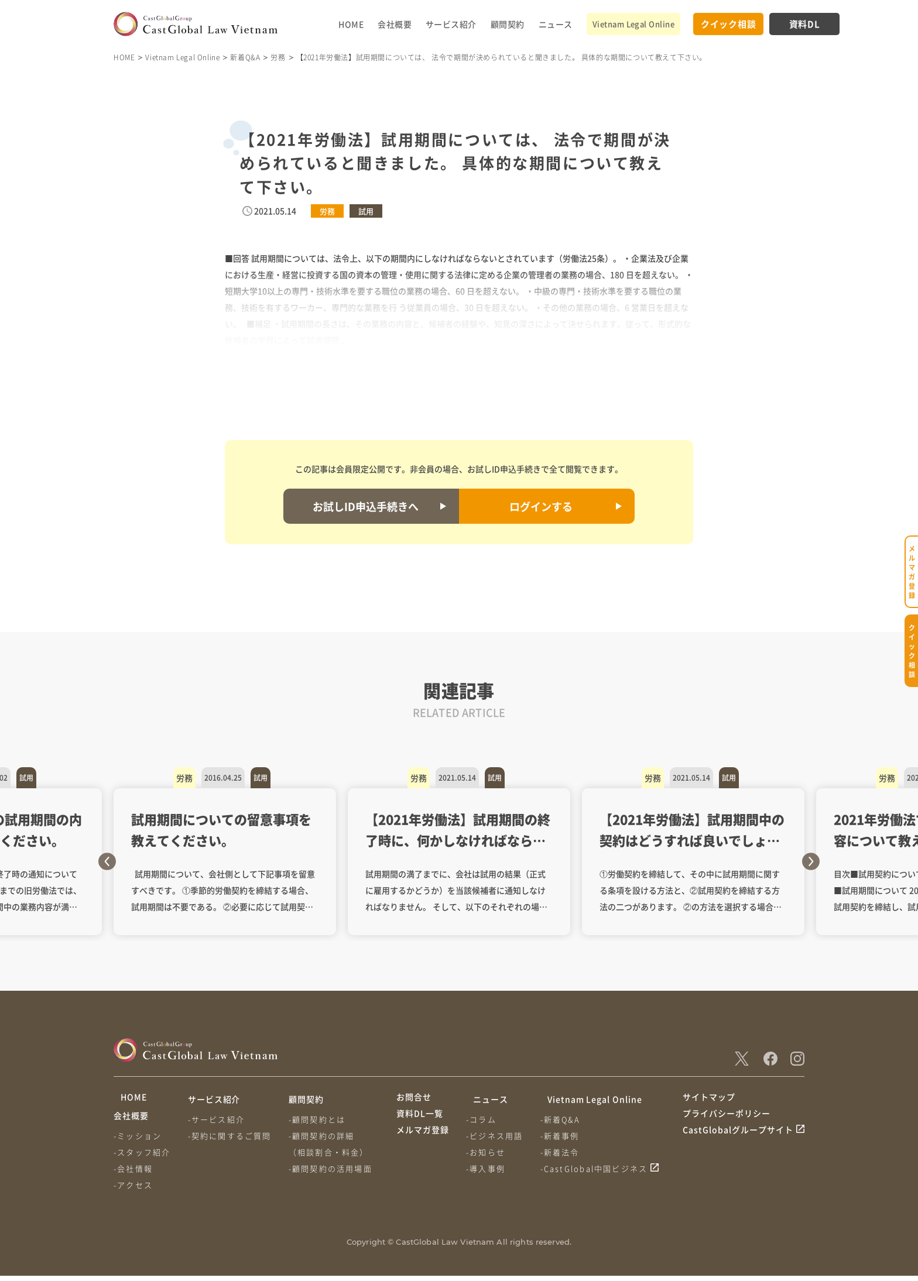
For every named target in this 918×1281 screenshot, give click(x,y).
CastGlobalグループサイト (738, 1143)
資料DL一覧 (419, 1121)
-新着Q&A (565, 1119)
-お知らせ (488, 1152)
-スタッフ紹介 (142, 1157)
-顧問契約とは (321, 1119)
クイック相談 (728, 24)
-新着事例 (564, 1135)
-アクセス (133, 1190)
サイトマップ (709, 1099)
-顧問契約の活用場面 (335, 1168)
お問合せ (413, 1099)
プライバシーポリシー (726, 1121)
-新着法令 (564, 1152)
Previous (107, 861)
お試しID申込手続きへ (366, 506)
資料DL (804, 24)
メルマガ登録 (422, 1143)
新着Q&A (245, 57)
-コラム (483, 1119)
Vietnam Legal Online (633, 23)
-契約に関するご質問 (232, 1135)
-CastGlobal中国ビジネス (599, 1168)
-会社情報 (133, 1173)
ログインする (541, 506)
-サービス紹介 (218, 1119)
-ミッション (138, 1140)
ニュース (556, 24)
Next (811, 861)
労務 (277, 57)
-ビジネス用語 (496, 1135)
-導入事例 (488, 1168)
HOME (351, 24)
